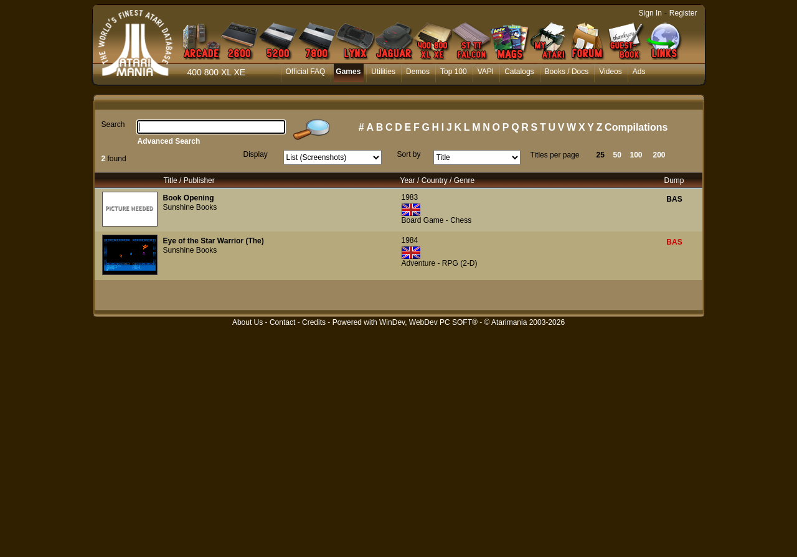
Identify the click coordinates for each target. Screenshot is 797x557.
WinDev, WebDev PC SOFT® (428, 322)
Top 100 (453, 71)
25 (601, 155)
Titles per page (555, 155)
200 (659, 155)
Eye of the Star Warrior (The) (213, 240)
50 (617, 155)
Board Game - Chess (437, 220)
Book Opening (188, 198)
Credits (314, 322)
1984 (410, 240)
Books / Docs (567, 71)
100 (636, 155)
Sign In (650, 13)
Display (255, 154)
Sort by (409, 154)
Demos (418, 71)
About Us (247, 322)
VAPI (486, 71)
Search (113, 124)
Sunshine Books (190, 207)
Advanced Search (169, 141)
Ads (639, 71)
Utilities (383, 71)
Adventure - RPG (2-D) (440, 263)
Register (683, 13)
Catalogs (519, 71)
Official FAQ (306, 71)
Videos (610, 71)
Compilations (636, 127)
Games (348, 71)
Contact (282, 322)
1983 (410, 197)
